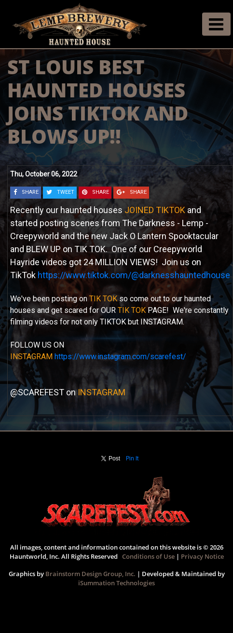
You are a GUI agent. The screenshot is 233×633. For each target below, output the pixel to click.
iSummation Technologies (116, 583)
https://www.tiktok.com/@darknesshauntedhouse (134, 275)
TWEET (65, 192)
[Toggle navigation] (216, 24)
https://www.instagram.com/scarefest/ (120, 356)
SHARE (30, 192)
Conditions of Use (148, 556)
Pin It (132, 458)
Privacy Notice (202, 556)
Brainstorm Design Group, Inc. (90, 573)
